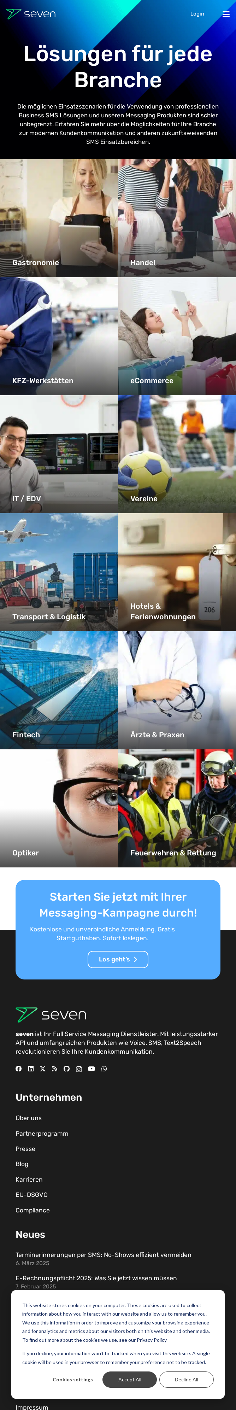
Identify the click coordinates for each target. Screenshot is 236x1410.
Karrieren (29, 1179)
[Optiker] (59, 808)
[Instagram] (79, 1069)
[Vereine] (177, 454)
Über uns (29, 1118)
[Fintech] (59, 690)
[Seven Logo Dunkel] (30, 14)
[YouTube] (91, 1069)
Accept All (129, 1379)
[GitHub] (67, 1069)
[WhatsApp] (104, 1069)
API (20, 1042)
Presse (25, 1148)
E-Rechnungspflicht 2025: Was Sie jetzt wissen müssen (96, 1278)
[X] (43, 1069)
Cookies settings (73, 1379)
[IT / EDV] (59, 454)
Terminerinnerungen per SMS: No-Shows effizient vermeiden (103, 1254)
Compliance (33, 1210)
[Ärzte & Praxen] (177, 690)
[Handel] (177, 218)
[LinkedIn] (31, 1069)
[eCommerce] (177, 336)
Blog (22, 1164)
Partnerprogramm (42, 1133)
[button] (226, 14)
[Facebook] (19, 1069)
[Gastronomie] (59, 218)
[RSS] (54, 1069)
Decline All (186, 1379)
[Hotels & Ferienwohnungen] (177, 572)
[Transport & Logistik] (59, 572)
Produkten (102, 1042)
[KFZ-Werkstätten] (59, 336)
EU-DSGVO (32, 1194)
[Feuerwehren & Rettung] (177, 808)
